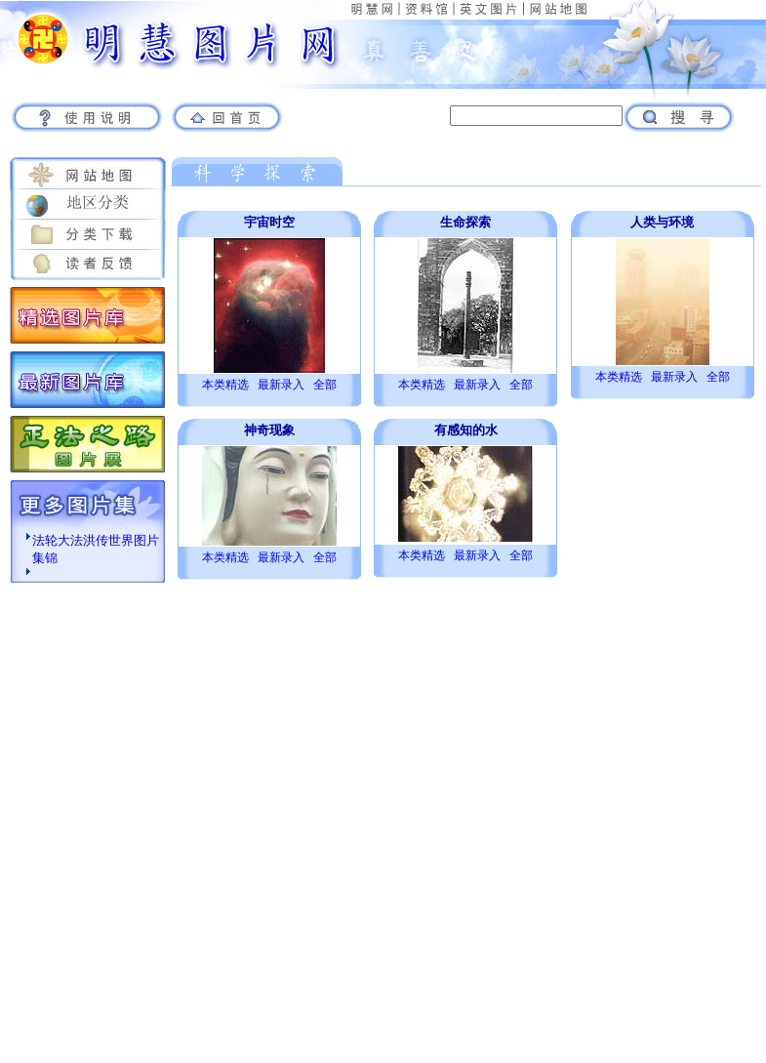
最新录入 (281, 384)
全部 (325, 384)
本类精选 (225, 384)
